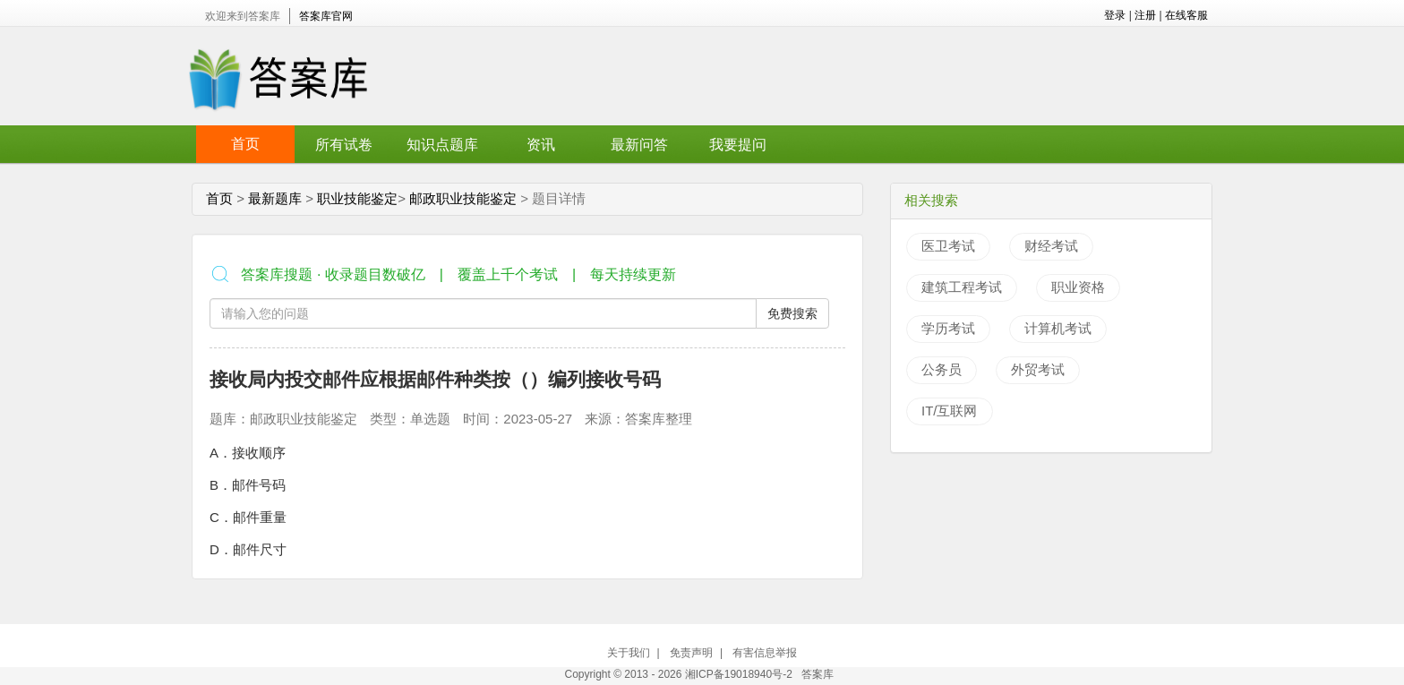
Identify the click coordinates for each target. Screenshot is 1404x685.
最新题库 (275, 198)
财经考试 (1051, 245)
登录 (1115, 15)
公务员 (941, 369)
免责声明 (691, 652)
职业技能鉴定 (357, 198)
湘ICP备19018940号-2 (740, 674)
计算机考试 (1058, 328)
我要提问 (737, 144)
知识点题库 (442, 144)
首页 (245, 143)
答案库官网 (326, 16)
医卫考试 (948, 245)
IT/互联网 (949, 410)
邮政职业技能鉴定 (463, 198)
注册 (1145, 15)
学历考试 (948, 328)
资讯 (540, 144)
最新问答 (639, 144)
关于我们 (628, 652)
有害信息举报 (764, 652)
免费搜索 (792, 313)
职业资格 (1078, 287)
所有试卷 (343, 144)
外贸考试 (1038, 369)
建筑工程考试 (961, 287)
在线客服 (1186, 15)
